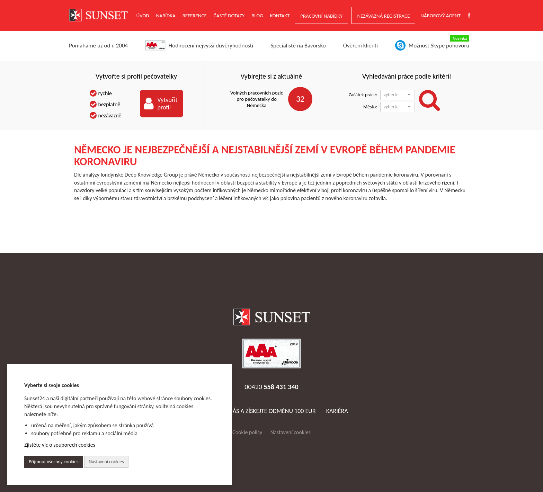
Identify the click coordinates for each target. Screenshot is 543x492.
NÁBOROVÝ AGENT (440, 15)
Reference (195, 15)
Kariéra (337, 411)
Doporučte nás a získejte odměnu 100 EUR (255, 411)
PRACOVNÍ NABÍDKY (321, 16)
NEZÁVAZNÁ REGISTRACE (383, 16)
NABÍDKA (166, 15)
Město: (370, 107)
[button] (397, 95)
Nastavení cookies (290, 432)
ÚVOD (142, 15)
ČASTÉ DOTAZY (229, 15)
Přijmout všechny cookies (54, 462)
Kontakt (280, 15)
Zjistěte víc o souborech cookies (59, 444)
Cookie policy (247, 432)
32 (300, 99)
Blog (257, 15)
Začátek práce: (363, 95)
